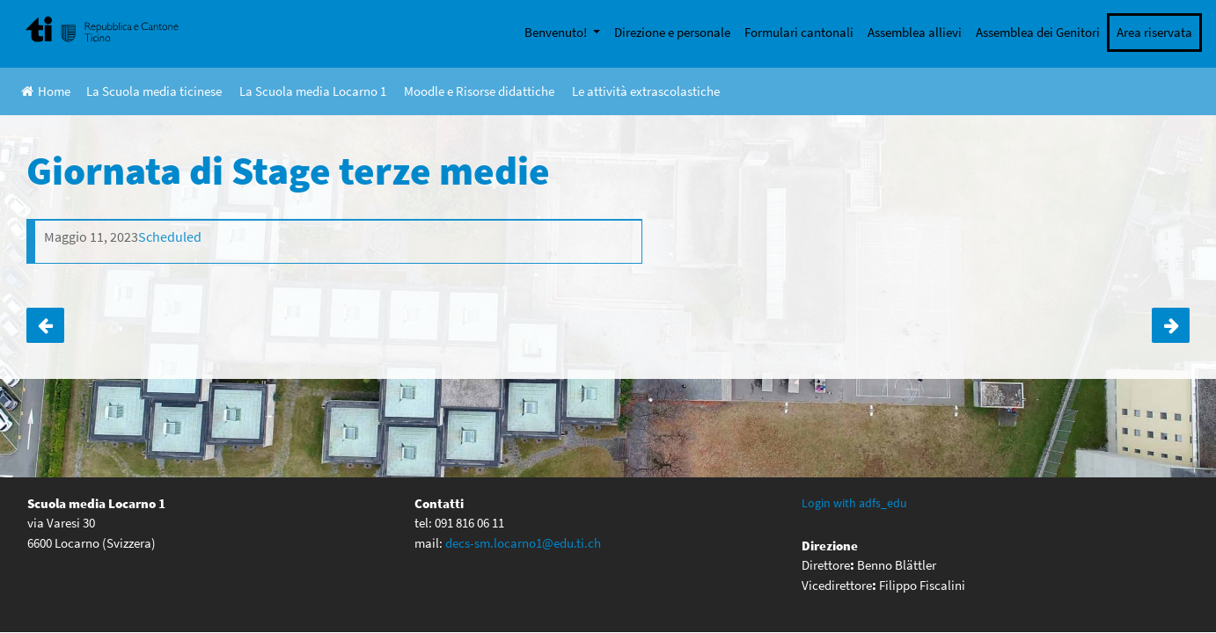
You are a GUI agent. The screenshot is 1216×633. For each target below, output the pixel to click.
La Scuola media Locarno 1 (312, 91)
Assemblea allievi (915, 32)
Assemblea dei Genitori (1038, 32)
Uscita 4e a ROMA (1171, 325)
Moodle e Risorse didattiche (479, 91)
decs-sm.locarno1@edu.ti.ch (523, 543)
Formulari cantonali (798, 32)
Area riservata (1154, 32)
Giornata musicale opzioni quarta (45, 325)
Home (45, 91)
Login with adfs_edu (854, 503)
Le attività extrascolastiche (646, 91)
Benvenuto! (557, 32)
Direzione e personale (672, 32)
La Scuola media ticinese (154, 91)
